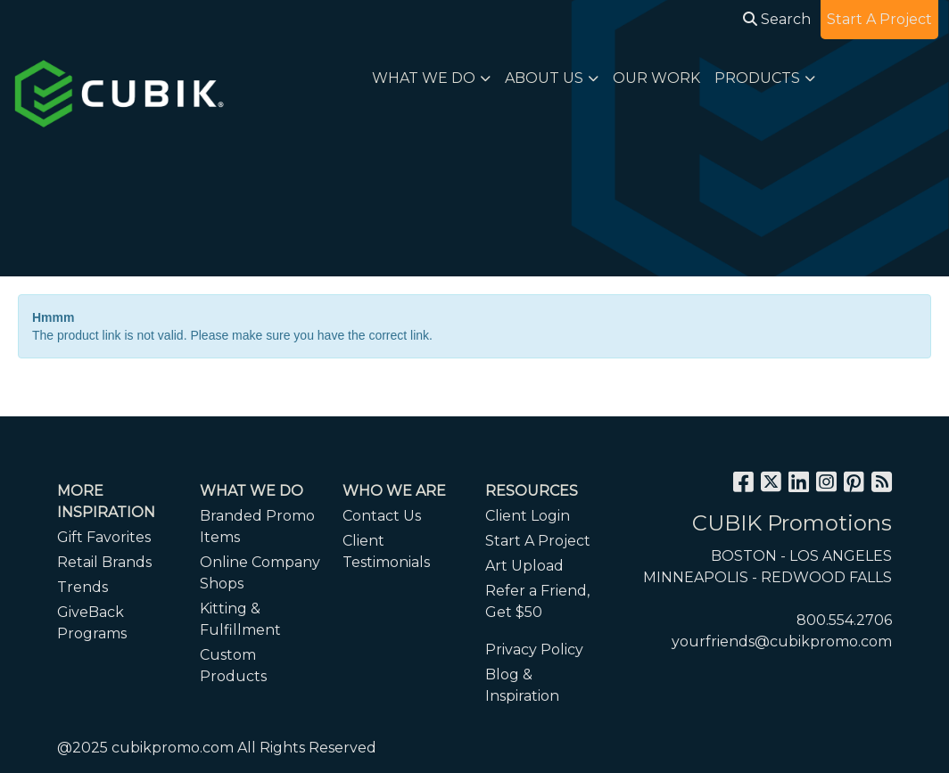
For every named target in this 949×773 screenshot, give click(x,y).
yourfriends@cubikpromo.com (782, 641)
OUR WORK (656, 78)
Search (777, 19)
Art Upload (524, 565)
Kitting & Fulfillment (240, 619)
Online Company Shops (260, 573)
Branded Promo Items (257, 526)
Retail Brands (104, 562)
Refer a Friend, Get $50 (537, 601)
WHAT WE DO (423, 78)
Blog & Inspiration (522, 685)
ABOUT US (544, 78)
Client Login (527, 515)
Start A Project (537, 540)
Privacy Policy (534, 649)
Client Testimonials (386, 551)
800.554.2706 (844, 620)
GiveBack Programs (92, 623)
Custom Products (233, 665)
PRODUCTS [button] (757, 78)
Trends (82, 587)
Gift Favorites (104, 537)
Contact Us (381, 515)
